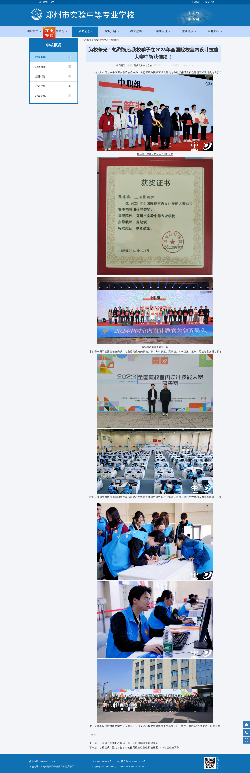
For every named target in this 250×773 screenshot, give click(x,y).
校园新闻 (40, 57)
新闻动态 (103, 40)
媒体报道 (40, 76)
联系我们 (209, 2)
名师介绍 (213, 31)
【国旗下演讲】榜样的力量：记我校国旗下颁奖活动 (128, 743)
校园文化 (40, 96)
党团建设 (187, 31)
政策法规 (40, 86)
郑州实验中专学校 (143, 65)
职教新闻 (40, 66)
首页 (96, 40)
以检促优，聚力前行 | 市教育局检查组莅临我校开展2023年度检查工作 (139, 747)
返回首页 (195, 2)
